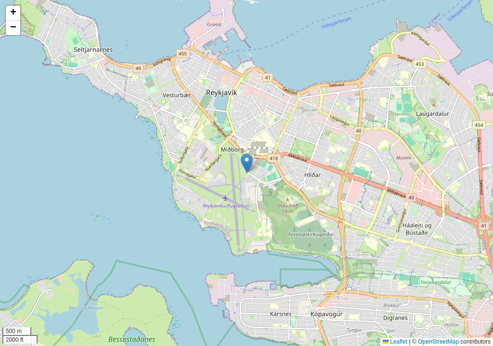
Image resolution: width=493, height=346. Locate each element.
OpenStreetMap (438, 341)
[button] (247, 163)
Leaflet (395, 341)
